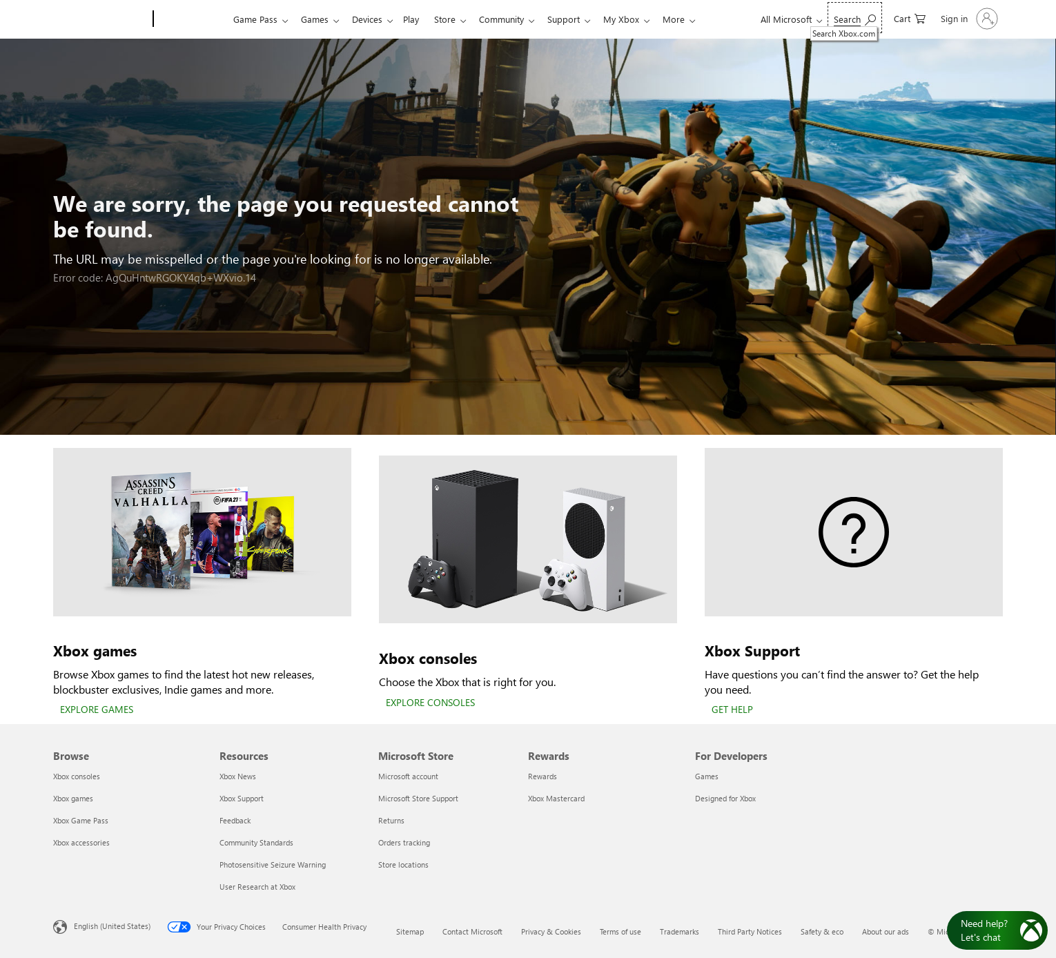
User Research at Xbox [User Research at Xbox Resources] (257, 886)
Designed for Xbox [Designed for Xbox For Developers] (725, 798)
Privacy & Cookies (551, 931)
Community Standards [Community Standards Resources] (256, 842)
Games (317, 19)
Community (515, 19)
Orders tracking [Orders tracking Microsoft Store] (404, 842)
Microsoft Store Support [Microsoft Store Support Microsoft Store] (418, 798)
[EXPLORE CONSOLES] (430, 703)
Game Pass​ (255, 19)
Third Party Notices (750, 931)
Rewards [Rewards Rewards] (542, 776)
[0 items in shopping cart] (910, 17)
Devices (373, 19)
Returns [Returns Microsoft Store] (391, 820)
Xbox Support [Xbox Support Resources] (241, 798)
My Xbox (640, 19)
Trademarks (679, 931)
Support (580, 19)
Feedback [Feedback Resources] (235, 820)
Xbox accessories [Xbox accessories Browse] (81, 842)
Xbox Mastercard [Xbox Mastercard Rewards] (556, 798)
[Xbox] (191, 19)
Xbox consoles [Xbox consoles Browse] (76, 776)
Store (456, 19)
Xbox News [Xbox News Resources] (237, 776)
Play (419, 19)
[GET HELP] (732, 710)
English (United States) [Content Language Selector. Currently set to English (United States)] (112, 925)
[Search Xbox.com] (855, 17)
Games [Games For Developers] (706, 776)
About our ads (885, 931)
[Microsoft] (100, 19)
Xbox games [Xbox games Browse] (73, 798)
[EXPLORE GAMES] (96, 710)
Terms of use (620, 931)
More (696, 19)
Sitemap (410, 931)
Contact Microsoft (472, 931)
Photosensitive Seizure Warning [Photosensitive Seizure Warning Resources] (272, 864)
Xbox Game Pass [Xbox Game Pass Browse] (80, 820)
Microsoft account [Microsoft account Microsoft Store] (408, 776)
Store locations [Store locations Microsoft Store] (403, 864)
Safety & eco (822, 931)
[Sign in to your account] (968, 18)
